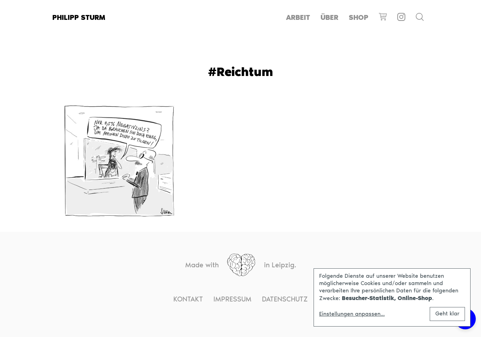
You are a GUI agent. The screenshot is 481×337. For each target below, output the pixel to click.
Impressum (232, 299)
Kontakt (188, 299)
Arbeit (298, 17)
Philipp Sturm (78, 17)
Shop (358, 17)
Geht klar (447, 313)
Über (329, 17)
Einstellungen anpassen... (352, 314)
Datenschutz (285, 299)
